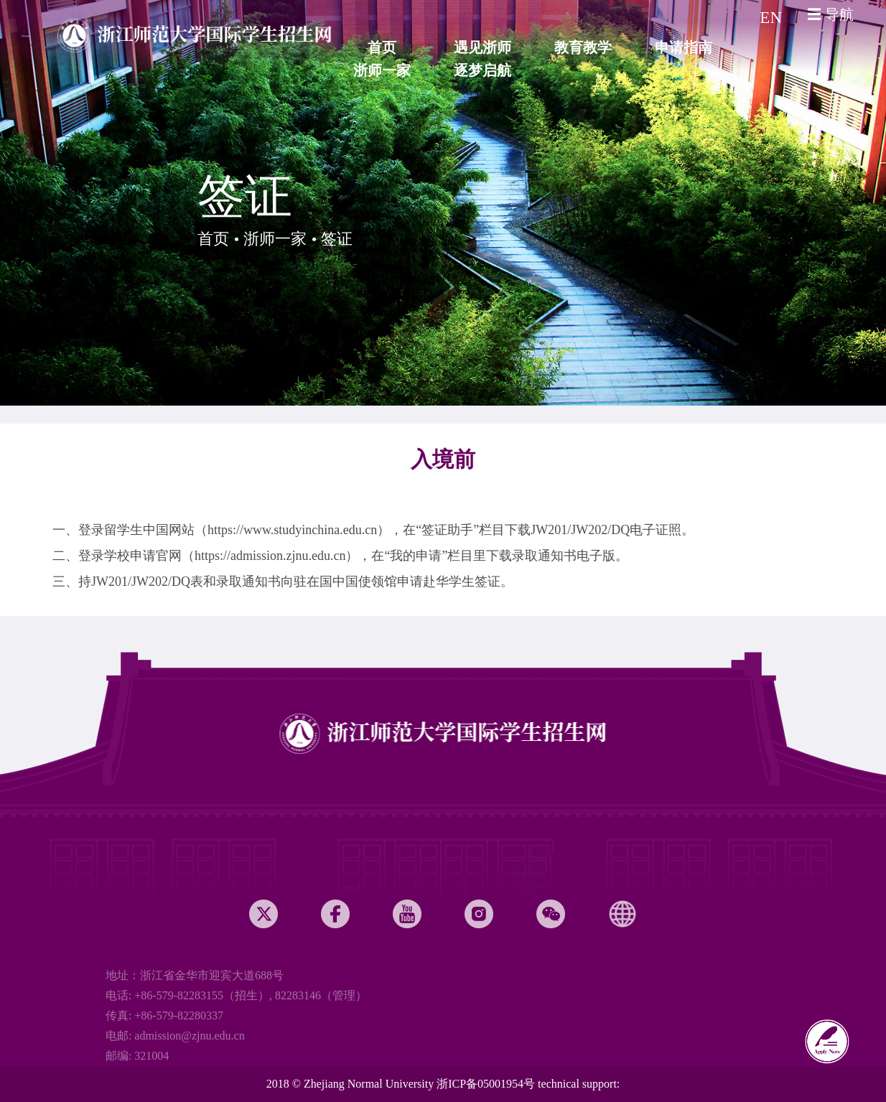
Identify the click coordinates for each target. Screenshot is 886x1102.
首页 (213, 239)
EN (771, 18)
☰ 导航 (830, 14)
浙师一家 (275, 239)
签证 (337, 239)
